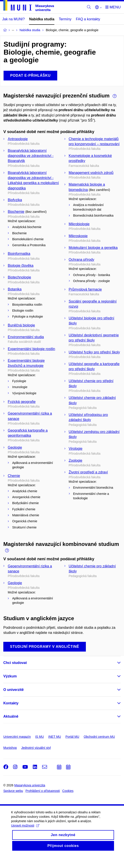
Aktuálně (10, 716)
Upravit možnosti (25, 837)
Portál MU (72, 736)
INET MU (54, 736)
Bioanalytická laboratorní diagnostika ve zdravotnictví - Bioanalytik (30, 156)
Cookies (68, 791)
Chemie (14, 476)
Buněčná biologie (21, 325)
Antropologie (18, 139)
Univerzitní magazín (17, 736)
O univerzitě (13, 690)
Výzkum (10, 676)
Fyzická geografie (21, 402)
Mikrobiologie (79, 224)
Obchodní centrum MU (99, 736)
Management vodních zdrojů (91, 173)
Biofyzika (15, 200)
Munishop (10, 747)
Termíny (65, 19)
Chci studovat (15, 663)
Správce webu (13, 791)
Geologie (15, 447)
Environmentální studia (26, 337)
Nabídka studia (41, 19)
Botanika (15, 289)
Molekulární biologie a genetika (93, 248)
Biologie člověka (20, 265)
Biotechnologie (19, 277)
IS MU (39, 736)
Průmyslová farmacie (85, 289)
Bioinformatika (19, 253)
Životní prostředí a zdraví (88, 472)
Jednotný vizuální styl (36, 747)
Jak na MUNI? (13, 19)
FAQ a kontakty (88, 19)
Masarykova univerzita (29, 785)
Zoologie (75, 460)
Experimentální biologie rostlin (31, 349)
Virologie (76, 448)
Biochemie (16, 212)
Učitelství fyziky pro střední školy (94, 352)
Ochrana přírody (81, 259)
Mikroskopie (78, 236)
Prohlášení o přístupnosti (43, 791)
